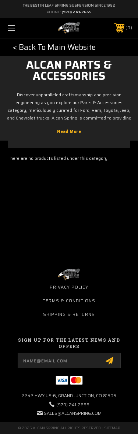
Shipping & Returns (69, 314)
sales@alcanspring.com (73, 413)
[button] (54, 47)
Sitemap (112, 428)
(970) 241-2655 (76, 12)
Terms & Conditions (69, 300)
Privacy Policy (69, 286)
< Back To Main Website (54, 47)
